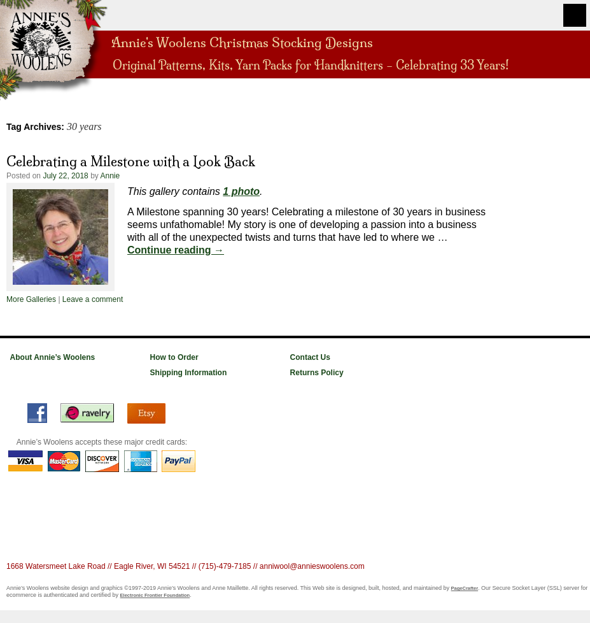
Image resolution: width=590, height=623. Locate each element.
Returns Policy (317, 372)
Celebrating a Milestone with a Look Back (130, 161)
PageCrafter (465, 588)
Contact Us (310, 357)
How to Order (174, 357)
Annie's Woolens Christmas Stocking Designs (242, 41)
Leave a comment (92, 299)
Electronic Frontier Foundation (155, 595)
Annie (110, 175)
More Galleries (31, 299)
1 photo (241, 191)
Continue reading (175, 250)
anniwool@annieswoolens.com (312, 566)
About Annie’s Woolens (52, 357)
